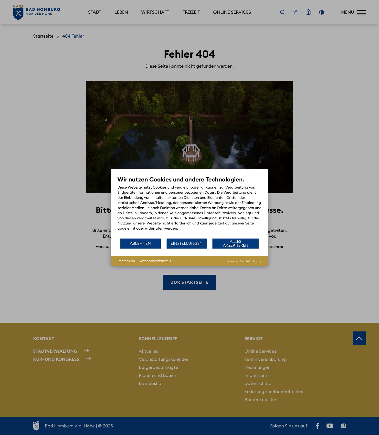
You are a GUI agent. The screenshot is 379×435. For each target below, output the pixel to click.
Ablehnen (140, 243)
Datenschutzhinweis (155, 261)
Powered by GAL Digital (244, 261)
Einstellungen (187, 243)
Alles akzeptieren (235, 243)
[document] (189, 206)
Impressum (126, 261)
